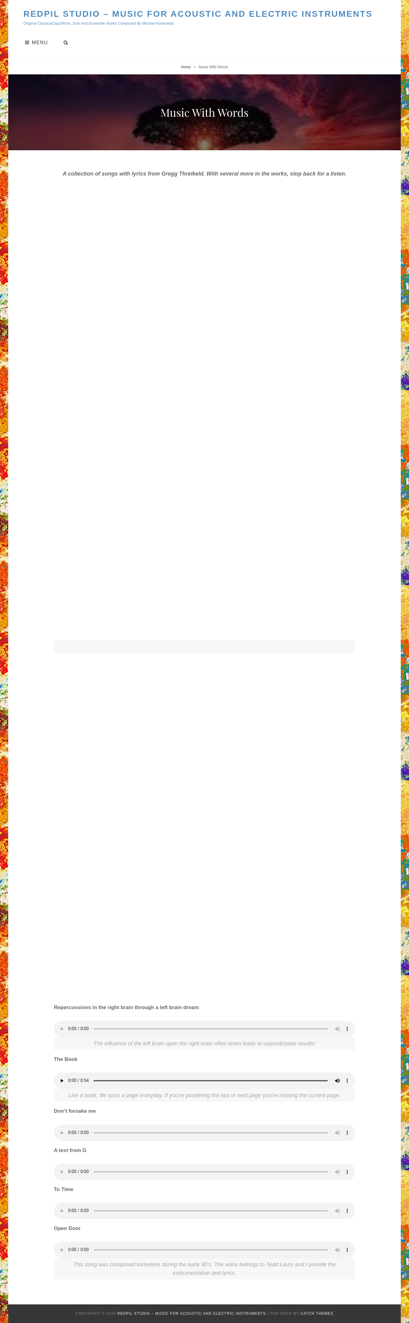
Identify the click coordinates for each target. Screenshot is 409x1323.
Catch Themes (316, 1313)
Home (186, 67)
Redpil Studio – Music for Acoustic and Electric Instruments (197, 14)
